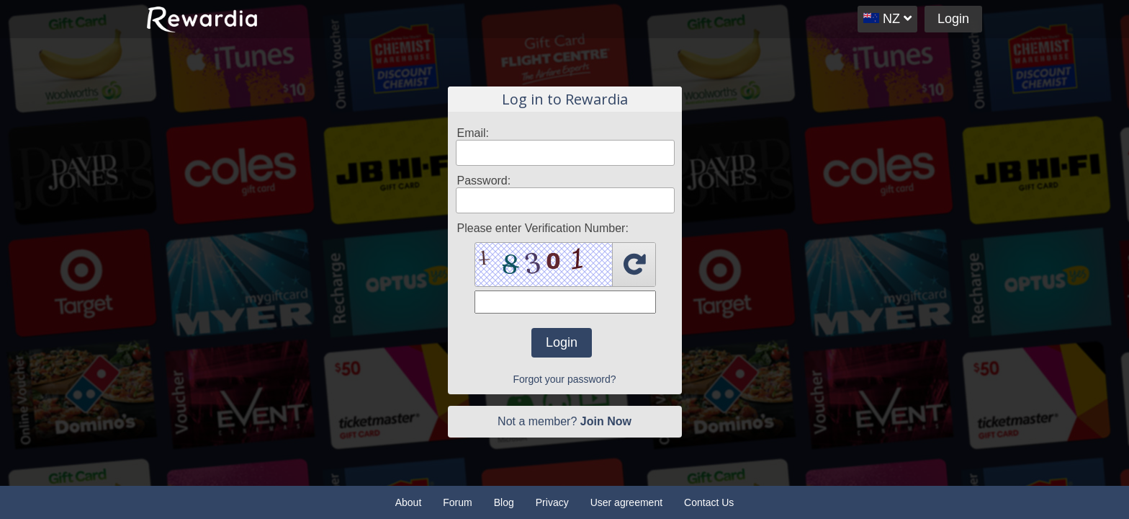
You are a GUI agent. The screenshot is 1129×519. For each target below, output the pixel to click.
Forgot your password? (564, 379)
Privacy (552, 502)
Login (953, 19)
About (408, 502)
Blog (504, 502)
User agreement (626, 502)
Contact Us (709, 502)
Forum (457, 502)
